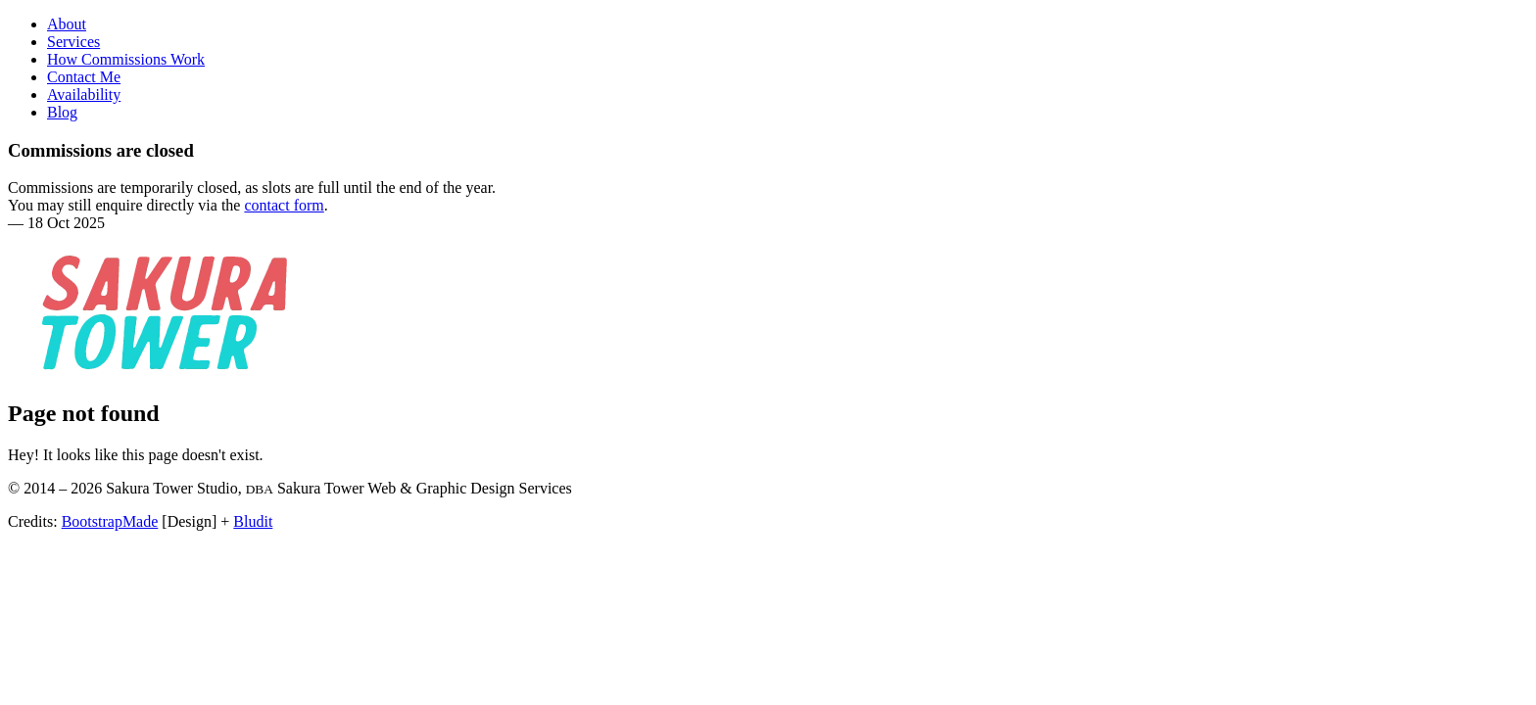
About (66, 24)
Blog (62, 112)
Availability (83, 94)
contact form (283, 205)
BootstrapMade (110, 521)
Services (73, 41)
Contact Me (83, 77)
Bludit (252, 521)
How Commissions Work (126, 59)
